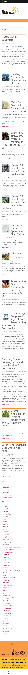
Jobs (2, 673)
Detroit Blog (6, 490)
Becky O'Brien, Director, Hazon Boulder (10, 117)
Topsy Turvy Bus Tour (7, 628)
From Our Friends (6, 542)
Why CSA (16, 253)
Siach (4, 621)
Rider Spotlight (7, 616)
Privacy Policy (6, 673)
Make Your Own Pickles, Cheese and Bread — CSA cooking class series (14, 108)
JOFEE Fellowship (7, 585)
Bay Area (5, 513)
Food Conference (6, 537)
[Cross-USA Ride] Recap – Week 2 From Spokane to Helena (14, 171)
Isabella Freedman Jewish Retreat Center (10, 570)
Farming (17, 86)
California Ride (7, 603)
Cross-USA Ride (16, 180)
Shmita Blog (6, 487)
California (5, 511)
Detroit (4, 521)
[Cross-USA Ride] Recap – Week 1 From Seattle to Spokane (14, 202)
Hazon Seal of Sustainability (8, 546)
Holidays (4, 550)
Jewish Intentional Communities (9, 578)
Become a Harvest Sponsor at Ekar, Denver (18, 230)
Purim (5, 559)
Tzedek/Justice (7, 455)
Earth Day (6, 554)
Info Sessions (7, 611)
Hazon (4, 43)
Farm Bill (4, 526)
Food (20, 86)
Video (4, 633)
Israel (4, 572)
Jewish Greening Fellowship (8, 577)
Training (5, 618)
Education (19, 371)
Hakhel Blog (6, 492)
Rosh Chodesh (7, 560)
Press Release (5, 595)
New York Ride (6, 615)
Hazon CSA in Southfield (9, 38)
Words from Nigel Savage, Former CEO (12, 495)
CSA (13, 43)
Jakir (4, 575)
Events (18, 331)
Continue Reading (5, 67)
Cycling (4, 519)
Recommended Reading (7, 597)
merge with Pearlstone (20, 665)
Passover (5, 557)
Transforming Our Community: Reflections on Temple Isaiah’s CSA (14, 288)
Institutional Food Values (8, 569)
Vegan (6, 534)
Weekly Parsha (6, 634)
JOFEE (4, 583)
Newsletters (5, 587)
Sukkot (3, 455)
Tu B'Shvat (6, 565)
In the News (21, 454)
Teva (4, 626)
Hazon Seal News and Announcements (11, 547)
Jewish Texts (5, 582)
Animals (4, 508)
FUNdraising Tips (7, 606)
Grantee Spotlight (7, 608)
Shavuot (5, 562)
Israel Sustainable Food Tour (8, 574)
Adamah (4, 506)
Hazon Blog (6, 485)
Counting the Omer (8, 552)
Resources (5, 600)
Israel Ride (6, 610)
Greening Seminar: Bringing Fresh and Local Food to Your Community (12, 363)
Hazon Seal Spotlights (8, 549)
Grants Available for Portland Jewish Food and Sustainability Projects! (13, 418)
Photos (22, 180)
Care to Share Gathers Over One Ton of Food (14, 447)
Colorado (3, 118)
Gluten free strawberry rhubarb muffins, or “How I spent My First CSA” (13, 140)
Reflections (5, 598)
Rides (25, 180)
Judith (5, 588)
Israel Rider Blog (8, 613)
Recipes (5, 531)
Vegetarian (7, 536)
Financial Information (20, 671)
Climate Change (6, 514)
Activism (4, 504)
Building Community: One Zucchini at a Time (18, 78)
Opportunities (5, 592)
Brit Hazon (5, 509)
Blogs (3, 481)
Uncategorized (6, 631)
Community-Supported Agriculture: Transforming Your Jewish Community (14, 320)
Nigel (4, 590)
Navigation (6, 1)
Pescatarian (7, 532)
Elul (5, 555)
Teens (4, 625)
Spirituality (5, 623)
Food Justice (5, 541)
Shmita (4, 620)
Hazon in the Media (7, 497)
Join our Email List (13, 644)
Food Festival (5, 539)
